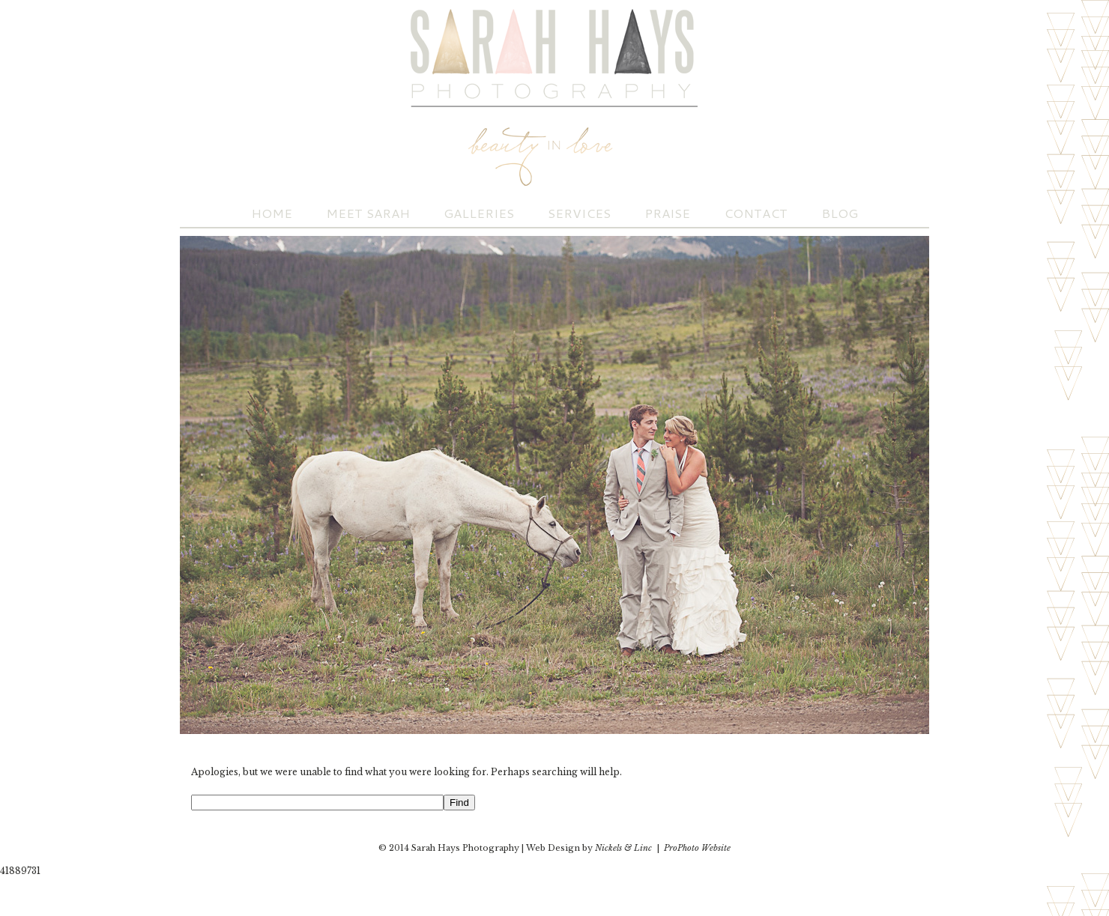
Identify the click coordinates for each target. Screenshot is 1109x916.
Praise (667, 213)
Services (579, 213)
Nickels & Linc (623, 848)
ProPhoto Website (697, 848)
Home (271, 213)
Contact (756, 213)
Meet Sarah (368, 213)
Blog (839, 213)
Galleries (479, 213)
